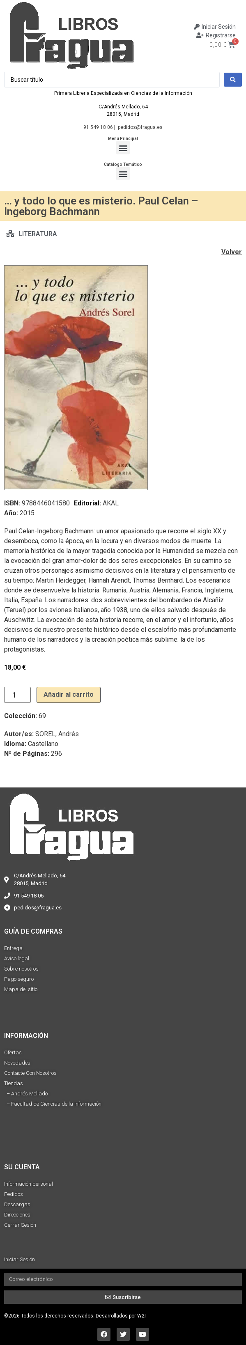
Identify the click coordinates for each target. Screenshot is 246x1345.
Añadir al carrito (69, 694)
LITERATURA (37, 234)
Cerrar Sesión (20, 1225)
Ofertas (13, 1052)
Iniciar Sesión (19, 1259)
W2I (141, 1316)
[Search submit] (233, 80)
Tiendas (13, 1083)
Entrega (13, 948)
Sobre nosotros (21, 969)
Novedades (17, 1063)
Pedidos (13, 1194)
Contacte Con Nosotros (30, 1073)
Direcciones (17, 1215)
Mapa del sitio (20, 989)
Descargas (17, 1204)
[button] (123, 147)
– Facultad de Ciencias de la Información (52, 1104)
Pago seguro (19, 979)
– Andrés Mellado (26, 1093)
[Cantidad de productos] (17, 695)
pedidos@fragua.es (140, 127)
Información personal (28, 1184)
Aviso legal (16, 958)
